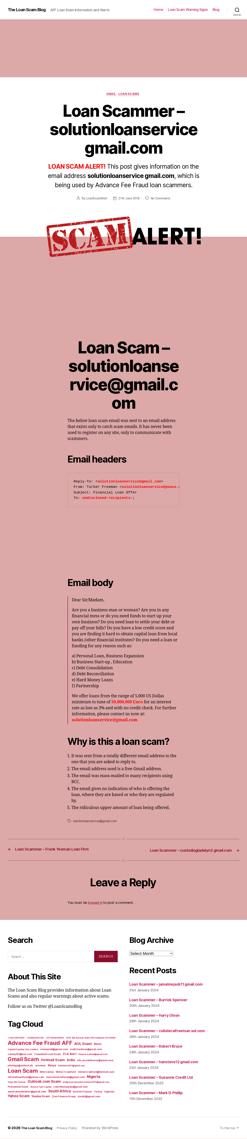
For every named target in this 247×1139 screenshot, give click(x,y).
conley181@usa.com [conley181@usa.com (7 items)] (20, 1054)
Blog (216, 10)
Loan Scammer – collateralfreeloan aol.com (170, 1030)
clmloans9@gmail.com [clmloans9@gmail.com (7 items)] (54, 1049)
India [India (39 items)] (71, 1060)
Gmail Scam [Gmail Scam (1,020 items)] (23, 1059)
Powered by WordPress (104, 1128)
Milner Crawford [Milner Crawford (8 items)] (66, 1072)
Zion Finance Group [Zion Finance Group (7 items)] (63, 1096)
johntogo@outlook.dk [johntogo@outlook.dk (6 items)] (20, 1065)
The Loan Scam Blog (29, 9)
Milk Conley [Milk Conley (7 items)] (47, 1072)
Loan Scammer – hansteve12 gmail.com (167, 1061)
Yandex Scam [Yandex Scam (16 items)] (40, 1096)
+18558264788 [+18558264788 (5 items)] (35, 1038)
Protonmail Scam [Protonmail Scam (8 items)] (18, 1086)
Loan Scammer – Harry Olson (157, 1015)
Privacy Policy (71, 1128)
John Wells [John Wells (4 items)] (40, 1066)
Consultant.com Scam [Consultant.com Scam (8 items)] (47, 1054)
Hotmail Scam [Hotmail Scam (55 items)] (53, 1060)
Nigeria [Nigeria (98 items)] (93, 1076)
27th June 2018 (129, 199)
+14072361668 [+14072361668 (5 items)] (16, 1038)
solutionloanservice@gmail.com (95, 821)
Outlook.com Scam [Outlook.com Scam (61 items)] (44, 1081)
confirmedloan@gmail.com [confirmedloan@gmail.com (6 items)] (86, 1049)
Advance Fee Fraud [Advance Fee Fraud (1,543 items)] (34, 1043)
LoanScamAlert (96, 199)
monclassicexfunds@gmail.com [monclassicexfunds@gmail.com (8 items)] (65, 1077)
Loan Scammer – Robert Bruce (158, 1046)
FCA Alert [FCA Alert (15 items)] (70, 1054)
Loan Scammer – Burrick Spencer (161, 999)
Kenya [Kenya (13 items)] (52, 1065)
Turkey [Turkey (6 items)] (98, 1092)
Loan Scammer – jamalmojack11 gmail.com (170, 984)
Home (158, 10)
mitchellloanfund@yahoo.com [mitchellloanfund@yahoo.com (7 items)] (26, 1077)
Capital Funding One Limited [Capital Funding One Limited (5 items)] (23, 1049)
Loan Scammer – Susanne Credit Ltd (164, 1077)
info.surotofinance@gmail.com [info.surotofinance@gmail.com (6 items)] (95, 1060)
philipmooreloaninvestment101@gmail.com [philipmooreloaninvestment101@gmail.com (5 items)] (86, 1082)
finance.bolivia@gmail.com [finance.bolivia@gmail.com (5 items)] (93, 1054)
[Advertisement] (123, 48)
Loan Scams (130, 94)
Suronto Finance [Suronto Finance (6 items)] (82, 1092)
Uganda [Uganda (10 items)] (109, 1091)
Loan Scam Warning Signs (188, 10)
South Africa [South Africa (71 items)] (59, 1091)
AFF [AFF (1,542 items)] (67, 1043)
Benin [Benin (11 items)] (98, 1044)
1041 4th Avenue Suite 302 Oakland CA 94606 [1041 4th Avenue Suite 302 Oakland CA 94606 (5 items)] (91, 1038)
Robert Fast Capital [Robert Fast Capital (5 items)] (40, 1087)
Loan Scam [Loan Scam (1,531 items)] (23, 1071)
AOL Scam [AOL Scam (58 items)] (83, 1044)
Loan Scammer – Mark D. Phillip (159, 1093)
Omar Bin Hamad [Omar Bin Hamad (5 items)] (16, 1082)
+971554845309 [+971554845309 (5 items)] (55, 1038)
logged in (95, 903)
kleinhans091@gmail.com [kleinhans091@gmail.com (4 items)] (71, 1066)
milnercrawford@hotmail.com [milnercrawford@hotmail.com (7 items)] (96, 1072)
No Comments (161, 199)
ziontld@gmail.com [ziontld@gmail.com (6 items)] (89, 1096)
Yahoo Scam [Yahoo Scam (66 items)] (18, 1096)
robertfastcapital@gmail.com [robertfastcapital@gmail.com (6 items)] (70, 1087)
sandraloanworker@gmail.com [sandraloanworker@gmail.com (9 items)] (27, 1091)
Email (111, 94)
